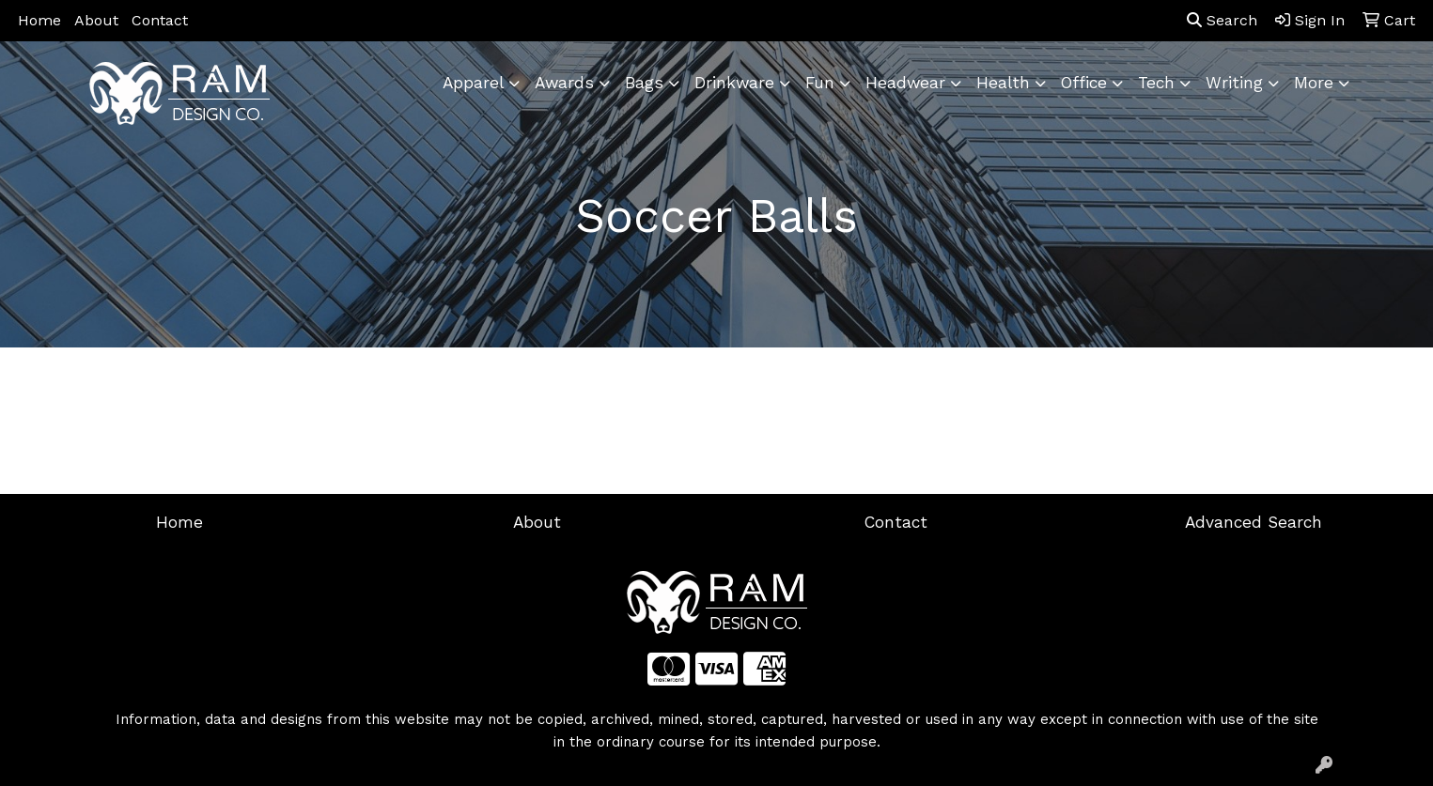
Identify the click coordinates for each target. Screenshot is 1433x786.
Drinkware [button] (734, 82)
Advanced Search (1253, 522)
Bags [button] (644, 82)
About (96, 20)
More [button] (1313, 82)
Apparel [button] (473, 82)
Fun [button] (819, 82)
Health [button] (1003, 82)
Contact (160, 20)
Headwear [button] (905, 82)
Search (1222, 20)
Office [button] (1084, 82)
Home (39, 20)
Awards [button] (564, 82)
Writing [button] (1234, 82)
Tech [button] (1156, 82)
